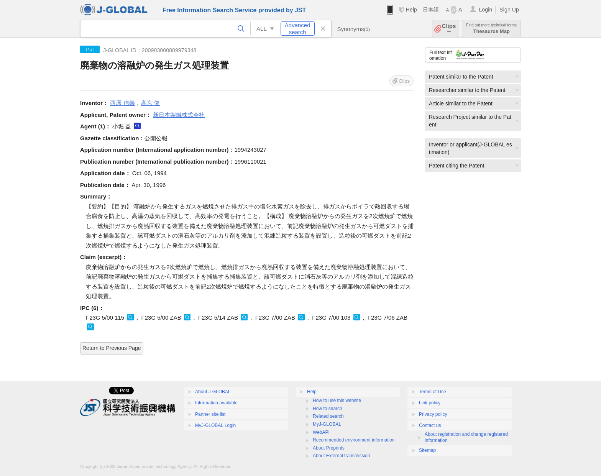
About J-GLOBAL (213, 391)
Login (485, 10)
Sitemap (427, 450)
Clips (449, 28)
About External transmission (341, 455)
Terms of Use (432, 391)
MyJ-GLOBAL (327, 424)
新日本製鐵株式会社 (179, 115)
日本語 (431, 10)
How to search (327, 408)
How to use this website (337, 400)
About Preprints (329, 448)
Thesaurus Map (491, 28)
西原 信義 (122, 103)
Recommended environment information (353, 440)
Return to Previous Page (111, 348)
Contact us (430, 425)
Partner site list (210, 414)
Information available (216, 402)
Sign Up (509, 10)
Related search (328, 416)
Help (411, 10)
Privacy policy (433, 414)
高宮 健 (150, 103)
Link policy (429, 402)
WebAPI (321, 432)
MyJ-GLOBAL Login (215, 425)
